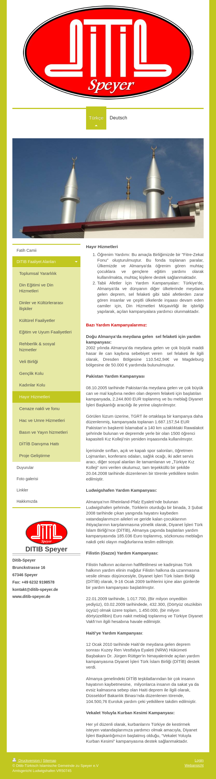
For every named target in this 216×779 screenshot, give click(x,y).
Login (199, 760)
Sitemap (49, 760)
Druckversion (26, 760)
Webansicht (194, 765)
